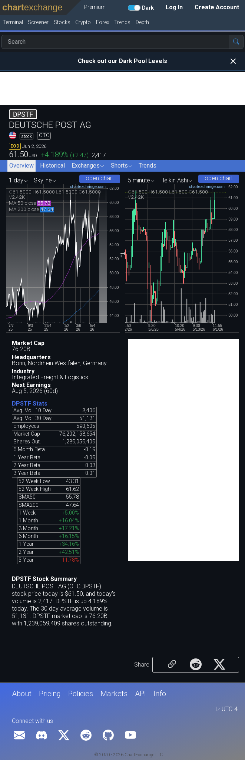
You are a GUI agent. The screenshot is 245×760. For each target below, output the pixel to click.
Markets (114, 693)
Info (159, 693)
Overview (21, 165)
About (22, 693)
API (140, 693)
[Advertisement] (122, 88)
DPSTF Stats (29, 403)
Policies (80, 693)
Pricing (50, 693)
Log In (174, 7)
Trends (147, 165)
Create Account (217, 7)
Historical (52, 165)
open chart (100, 178)
